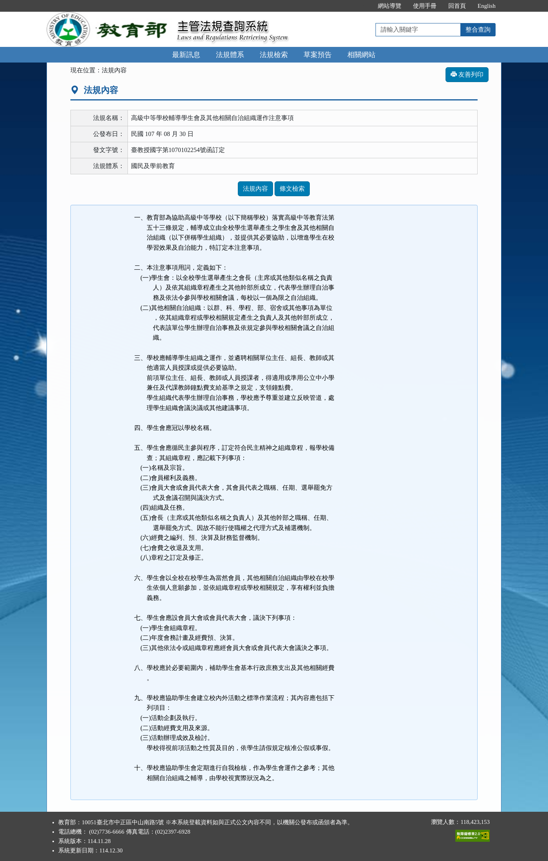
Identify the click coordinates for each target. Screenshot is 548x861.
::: (364, 6)
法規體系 (230, 55)
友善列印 (467, 74)
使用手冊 (425, 6)
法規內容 (255, 188)
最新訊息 (186, 55)
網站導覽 (389, 6)
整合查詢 (478, 29)
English (487, 6)
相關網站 (361, 55)
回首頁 (457, 6)
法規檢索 (274, 55)
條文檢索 (292, 188)
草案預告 (318, 55)
